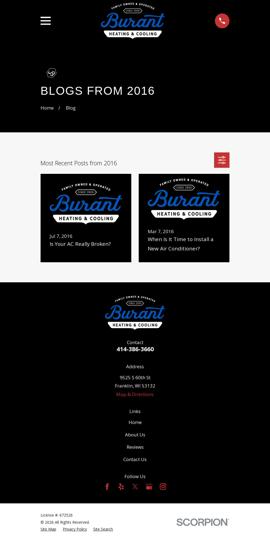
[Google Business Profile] (149, 486)
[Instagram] (163, 486)
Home (135, 422)
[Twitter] (135, 486)
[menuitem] (48, 529)
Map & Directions (135, 394)
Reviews (135, 447)
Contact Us (135, 459)
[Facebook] (107, 486)
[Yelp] (121, 486)
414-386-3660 (135, 349)
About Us (135, 434)
